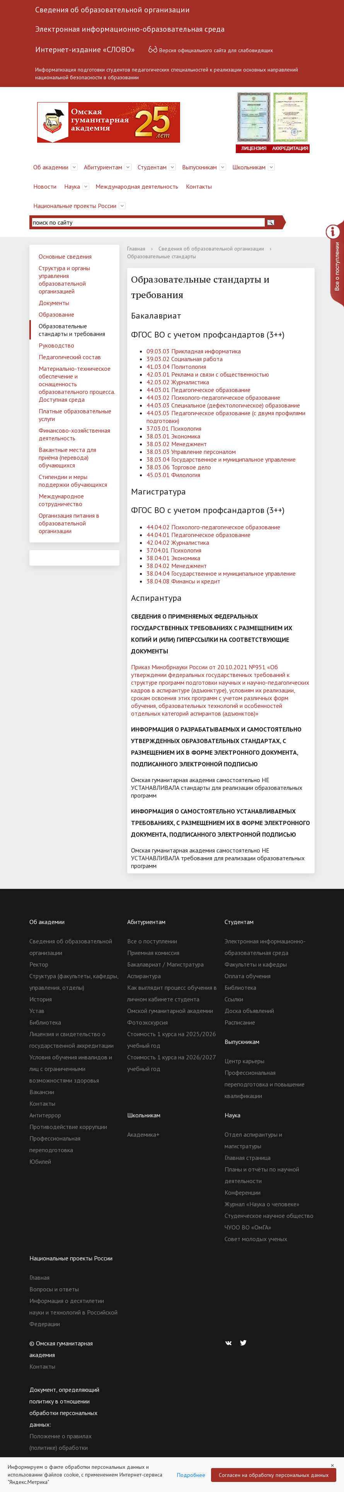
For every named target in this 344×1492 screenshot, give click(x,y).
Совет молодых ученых (256, 1239)
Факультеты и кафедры (256, 964)
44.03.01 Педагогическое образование (198, 390)
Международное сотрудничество (61, 500)
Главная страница (248, 1157)
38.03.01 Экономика (173, 436)
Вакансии (41, 1092)
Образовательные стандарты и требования (72, 330)
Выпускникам (199, 167)
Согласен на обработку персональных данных (274, 1475)
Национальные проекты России (74, 206)
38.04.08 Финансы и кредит (183, 581)
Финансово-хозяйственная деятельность (74, 434)
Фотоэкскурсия (147, 1022)
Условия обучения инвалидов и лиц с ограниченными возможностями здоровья (70, 1068)
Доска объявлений (249, 1011)
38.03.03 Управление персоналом (191, 451)
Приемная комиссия (153, 953)
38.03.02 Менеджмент (176, 444)
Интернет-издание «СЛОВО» (85, 49)
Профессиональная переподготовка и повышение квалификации (265, 1084)
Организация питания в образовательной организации (69, 523)
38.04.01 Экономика (173, 558)
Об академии (50, 167)
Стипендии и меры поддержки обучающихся (73, 480)
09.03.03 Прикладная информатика (193, 351)
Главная (136, 248)
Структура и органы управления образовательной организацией (64, 279)
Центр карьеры (244, 1061)
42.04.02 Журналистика (177, 542)
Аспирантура (144, 976)
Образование (56, 314)
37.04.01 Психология (173, 550)
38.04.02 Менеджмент (176, 566)
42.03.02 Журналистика (177, 382)
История (40, 999)
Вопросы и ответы (54, 1289)
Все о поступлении (152, 941)
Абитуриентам (103, 167)
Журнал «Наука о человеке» (262, 1204)
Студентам (152, 167)
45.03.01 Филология (173, 475)
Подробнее (191, 1475)
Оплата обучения (248, 976)
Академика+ (143, 1134)
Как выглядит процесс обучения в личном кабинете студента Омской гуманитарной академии (172, 999)
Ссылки (234, 999)
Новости (44, 186)
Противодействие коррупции (68, 1127)
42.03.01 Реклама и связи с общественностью (207, 374)
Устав (36, 1011)
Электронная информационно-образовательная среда (130, 29)
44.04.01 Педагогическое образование (198, 535)
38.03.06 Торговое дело (178, 467)
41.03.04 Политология (176, 366)
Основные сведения (65, 256)
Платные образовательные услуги (75, 415)
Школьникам (249, 167)
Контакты (199, 186)
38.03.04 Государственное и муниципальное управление (221, 459)
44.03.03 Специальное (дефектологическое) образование (223, 405)
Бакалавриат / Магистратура (165, 964)
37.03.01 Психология (173, 428)
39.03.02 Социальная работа (184, 359)
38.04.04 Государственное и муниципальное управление (221, 573)
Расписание (240, 1022)
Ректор (38, 964)
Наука (72, 186)
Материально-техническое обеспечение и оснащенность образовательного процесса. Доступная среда (77, 384)
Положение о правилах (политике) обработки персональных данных (60, 1447)
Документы (54, 303)
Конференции (243, 1192)
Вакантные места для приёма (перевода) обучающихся (67, 457)
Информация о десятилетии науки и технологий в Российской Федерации (73, 1312)
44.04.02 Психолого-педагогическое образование (213, 527)
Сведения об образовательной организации (112, 10)
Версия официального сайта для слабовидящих (210, 49)
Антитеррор (45, 1115)
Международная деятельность (136, 186)
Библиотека (45, 1022)
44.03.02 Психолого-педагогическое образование (213, 397)
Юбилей (40, 1161)
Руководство (56, 345)
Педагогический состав (70, 357)
